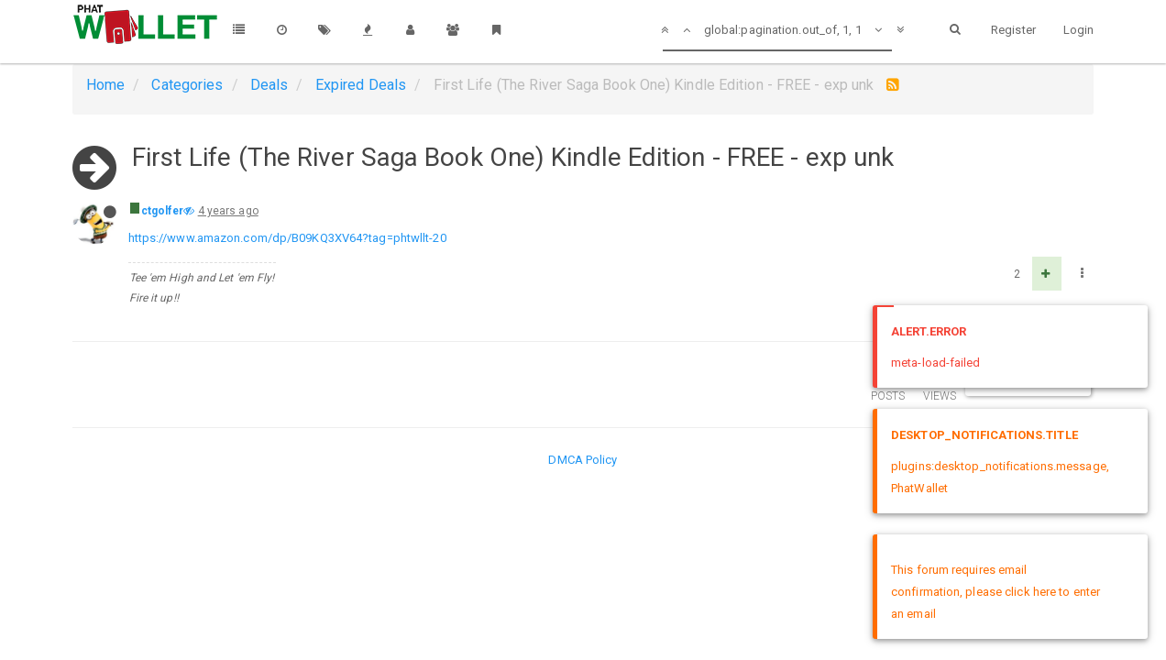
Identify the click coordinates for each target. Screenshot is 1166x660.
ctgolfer (162, 210)
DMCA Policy (582, 460)
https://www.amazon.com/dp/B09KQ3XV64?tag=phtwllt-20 (287, 238)
